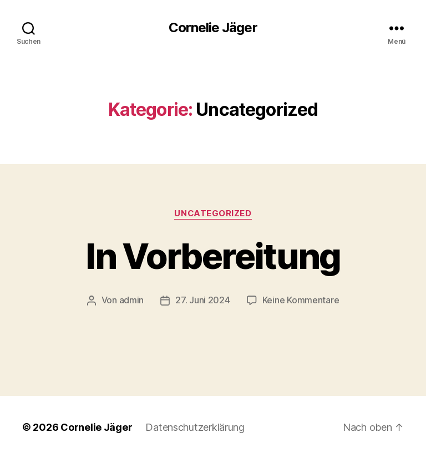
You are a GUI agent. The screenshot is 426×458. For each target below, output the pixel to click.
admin (131, 300)
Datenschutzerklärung (195, 426)
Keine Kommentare (300, 300)
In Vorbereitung (212, 256)
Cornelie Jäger (213, 27)
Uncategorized (213, 213)
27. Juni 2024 (202, 300)
